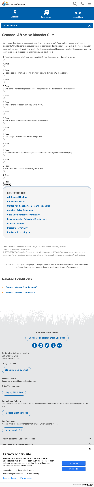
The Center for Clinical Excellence (18, 444)
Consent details (9, 478)
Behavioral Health (16, 201)
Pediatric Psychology (18, 232)
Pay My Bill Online (14, 392)
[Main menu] (89, 3)
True (6, 64)
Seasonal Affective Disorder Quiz (20, 293)
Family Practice (15, 223)
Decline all (73, 469)
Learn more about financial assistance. (19, 381)
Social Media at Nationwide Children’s (47, 338)
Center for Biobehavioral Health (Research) (29, 206)
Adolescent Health (16, 197)
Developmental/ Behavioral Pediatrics (26, 219)
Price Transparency (11, 386)
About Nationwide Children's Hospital (19, 439)
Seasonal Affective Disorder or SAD (21, 287)
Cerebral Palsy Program (19, 210)
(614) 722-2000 (9, 364)
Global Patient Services (16, 413)
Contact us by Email (16, 370)
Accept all (73, 463)
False (6, 70)
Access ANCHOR (13, 430)
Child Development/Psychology (23, 214)
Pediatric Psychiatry (17, 228)
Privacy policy (26, 478)
